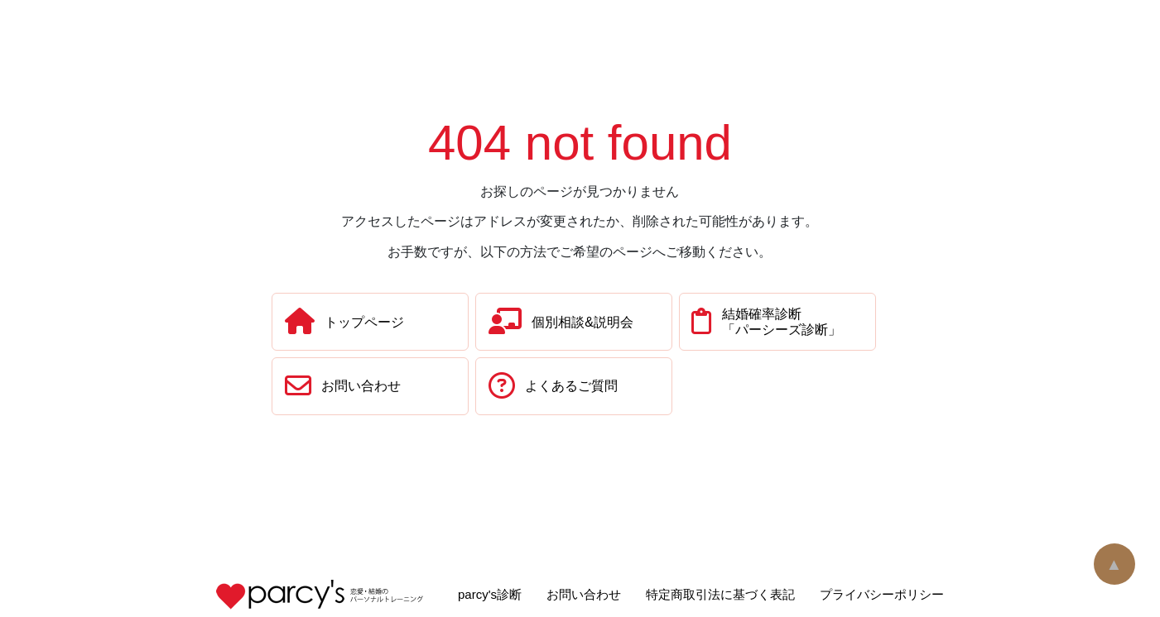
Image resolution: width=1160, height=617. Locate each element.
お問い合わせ (583, 594)
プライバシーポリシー (882, 594)
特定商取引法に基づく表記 (720, 594)
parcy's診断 (490, 594)
